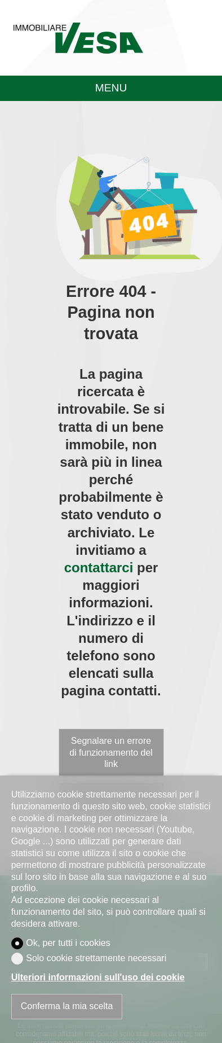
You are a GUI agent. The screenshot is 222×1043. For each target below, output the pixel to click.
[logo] (78, 38)
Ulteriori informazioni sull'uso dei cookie (98, 977)
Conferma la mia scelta (67, 1006)
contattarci (99, 567)
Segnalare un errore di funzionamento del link (111, 752)
